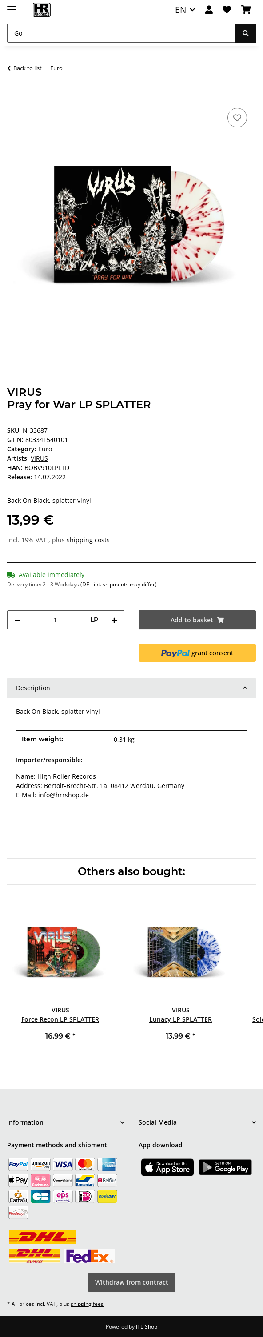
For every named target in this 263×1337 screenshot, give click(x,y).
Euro (45, 449)
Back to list (27, 68)
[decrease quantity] (17, 620)
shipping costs (88, 540)
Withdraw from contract (131, 1282)
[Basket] (246, 10)
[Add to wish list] (237, 117)
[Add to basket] (14, 96)
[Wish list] (227, 10)
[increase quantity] (114, 620)
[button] (209, 10)
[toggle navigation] (11, 5)
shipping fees (87, 1304)
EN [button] (180, 10)
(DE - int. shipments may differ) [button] (118, 584)
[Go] (121, 33)
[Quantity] (55, 620)
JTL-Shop (146, 1326)
